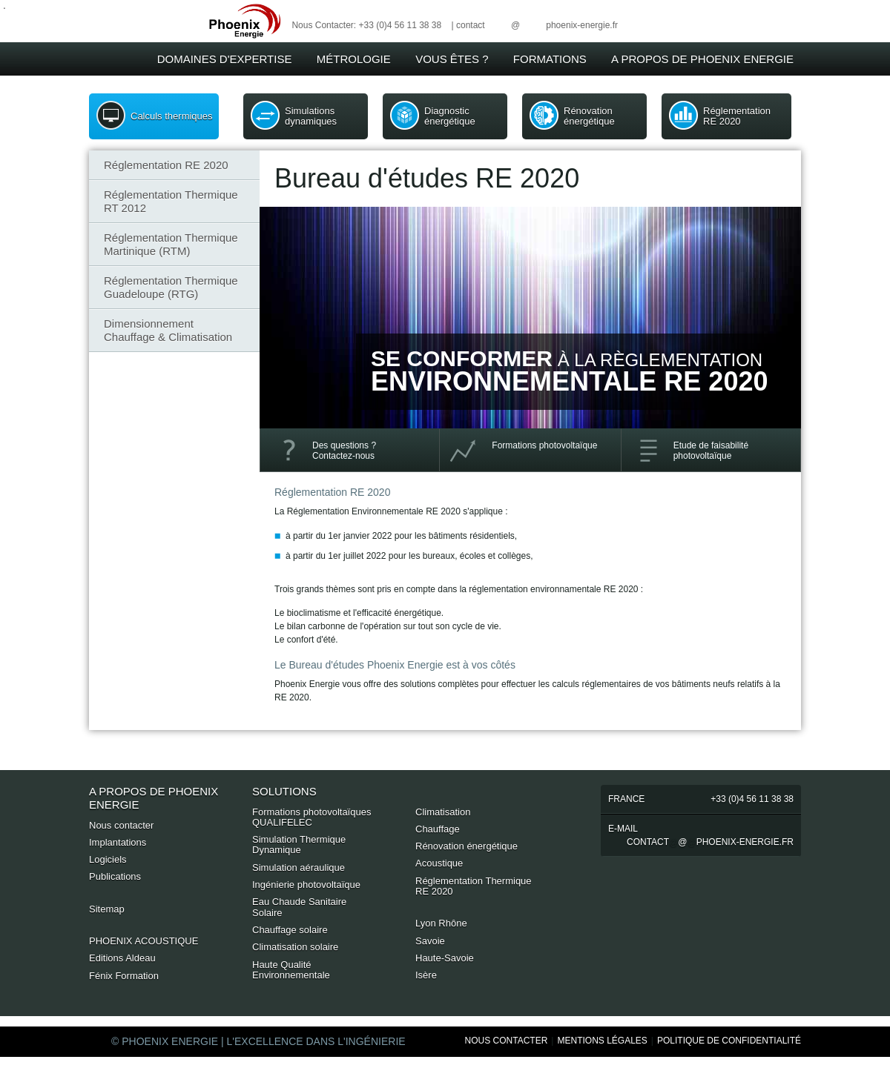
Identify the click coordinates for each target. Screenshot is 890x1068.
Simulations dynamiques (311, 116)
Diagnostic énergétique (449, 116)
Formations (550, 59)
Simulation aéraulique (298, 867)
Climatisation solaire (295, 946)
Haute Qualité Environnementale (291, 970)
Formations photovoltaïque (544, 445)
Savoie (430, 940)
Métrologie (354, 59)
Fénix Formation (124, 975)
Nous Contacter (506, 1040)
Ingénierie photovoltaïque (306, 884)
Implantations (117, 842)
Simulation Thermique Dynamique (299, 844)
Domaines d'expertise (224, 59)
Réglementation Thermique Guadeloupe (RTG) (171, 287)
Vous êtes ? (451, 59)
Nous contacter (121, 825)
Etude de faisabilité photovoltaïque (710, 450)
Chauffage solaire (290, 929)
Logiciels (108, 859)
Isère (426, 975)
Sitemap (107, 909)
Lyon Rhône (441, 923)
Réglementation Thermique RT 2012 (171, 201)
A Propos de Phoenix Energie (702, 59)
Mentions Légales (602, 1040)
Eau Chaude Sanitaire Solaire (299, 907)
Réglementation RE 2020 (737, 116)
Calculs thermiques (172, 116)
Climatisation (442, 811)
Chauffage (437, 829)
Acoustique (439, 863)
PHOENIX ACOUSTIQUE (143, 940)
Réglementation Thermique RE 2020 (473, 886)
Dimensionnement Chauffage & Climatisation (168, 330)
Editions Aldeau (122, 957)
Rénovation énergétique (589, 116)
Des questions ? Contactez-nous (344, 450)
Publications (115, 876)
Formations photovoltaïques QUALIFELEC (311, 817)
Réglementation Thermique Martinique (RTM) (171, 244)
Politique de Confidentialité (729, 1040)
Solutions (284, 791)
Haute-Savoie (444, 957)
